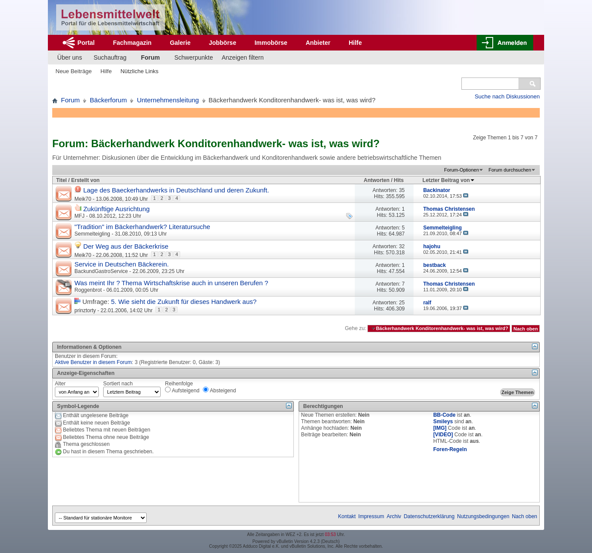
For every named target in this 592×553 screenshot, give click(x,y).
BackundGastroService (101, 271)
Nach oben (525, 328)
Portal (86, 42)
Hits (399, 180)
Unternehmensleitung (168, 100)
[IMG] (440, 428)
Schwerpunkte (194, 57)
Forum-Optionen (461, 169)
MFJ (79, 216)
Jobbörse (222, 42)
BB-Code (444, 415)
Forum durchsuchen (509, 169)
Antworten (377, 180)
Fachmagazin (132, 42)
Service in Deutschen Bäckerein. (121, 264)
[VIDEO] (443, 435)
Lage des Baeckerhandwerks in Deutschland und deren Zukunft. (176, 190)
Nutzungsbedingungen (483, 516)
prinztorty (85, 310)
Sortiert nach (118, 384)
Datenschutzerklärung (429, 516)
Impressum (371, 516)
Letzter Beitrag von (449, 180)
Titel (61, 180)
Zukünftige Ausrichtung (116, 208)
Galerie (180, 42)
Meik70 (82, 199)
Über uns (69, 57)
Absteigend (219, 390)
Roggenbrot (88, 290)
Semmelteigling (92, 234)
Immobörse (271, 42)
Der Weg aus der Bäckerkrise (125, 246)
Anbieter (318, 42)
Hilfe (355, 42)
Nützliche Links (139, 71)
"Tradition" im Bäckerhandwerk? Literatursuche (142, 226)
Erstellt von (85, 180)
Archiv (394, 516)
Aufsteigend (182, 390)
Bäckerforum (108, 100)
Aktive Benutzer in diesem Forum (93, 362)
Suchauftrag (110, 57)
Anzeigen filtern (243, 57)
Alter (60, 384)
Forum (150, 57)
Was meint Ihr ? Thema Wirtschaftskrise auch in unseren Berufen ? (171, 283)
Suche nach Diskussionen (507, 96)
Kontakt (347, 516)
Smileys (443, 421)
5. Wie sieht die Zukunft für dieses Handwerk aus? (183, 301)
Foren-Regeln (450, 449)
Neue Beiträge (74, 71)
